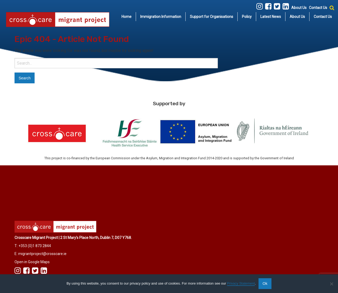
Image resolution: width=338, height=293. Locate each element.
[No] (331, 283)
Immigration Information (160, 17)
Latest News (270, 17)
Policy (247, 17)
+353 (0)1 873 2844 (34, 246)
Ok (264, 283)
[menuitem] (126, 16)
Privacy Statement (241, 283)
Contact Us (318, 8)
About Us (299, 8)
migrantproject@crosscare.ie (42, 254)
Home (126, 17)
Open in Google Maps (32, 262)
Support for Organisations (211, 17)
